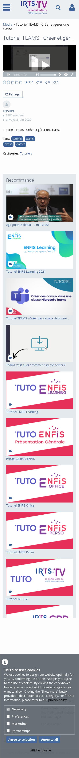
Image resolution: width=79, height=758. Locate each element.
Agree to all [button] (49, 739)
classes (20, 144)
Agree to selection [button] (21, 739)
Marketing (17, 724)
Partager (12, 94)
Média (7, 24)
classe (8, 144)
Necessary (17, 709)
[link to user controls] (72, 7)
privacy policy (57, 700)
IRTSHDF (9, 111)
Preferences (18, 716)
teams (29, 139)
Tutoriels (26, 153)
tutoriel (17, 139)
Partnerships (18, 731)
